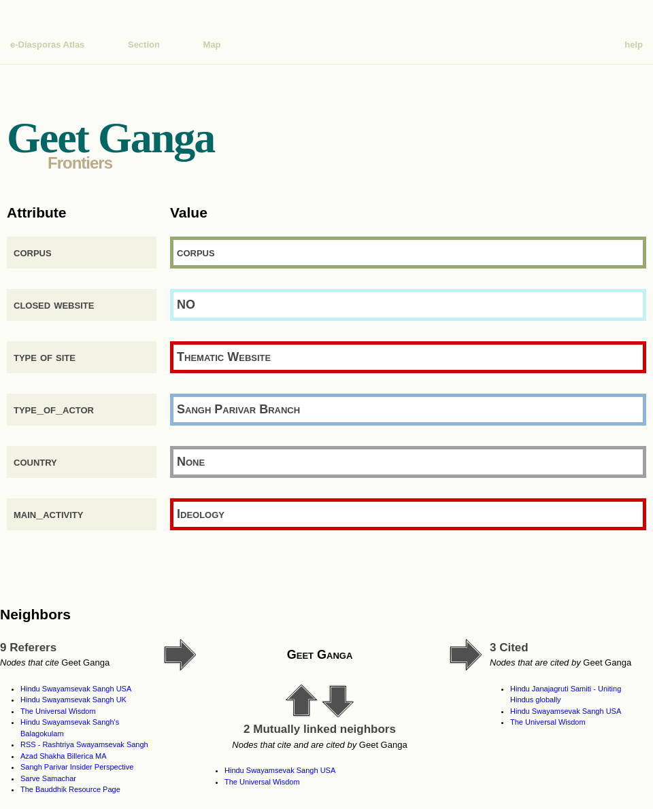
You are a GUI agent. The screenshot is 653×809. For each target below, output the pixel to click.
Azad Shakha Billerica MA (63, 756)
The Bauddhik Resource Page (70, 789)
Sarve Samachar (48, 778)
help (633, 44)
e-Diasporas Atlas (47, 44)
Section (144, 44)
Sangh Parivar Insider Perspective (76, 767)
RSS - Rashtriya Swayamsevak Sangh (84, 744)
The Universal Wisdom (58, 711)
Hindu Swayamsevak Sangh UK (73, 699)
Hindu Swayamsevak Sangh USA (75, 689)
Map (212, 44)
